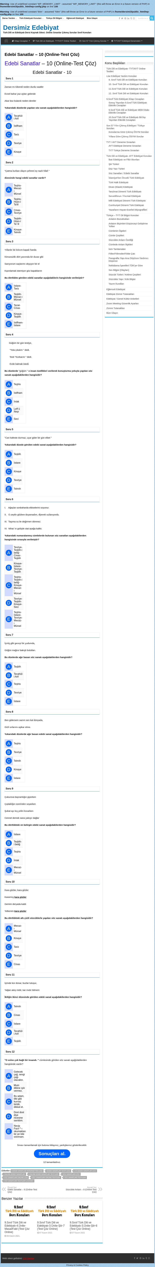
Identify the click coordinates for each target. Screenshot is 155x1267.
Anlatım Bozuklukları (119, 219)
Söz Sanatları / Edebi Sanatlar (124, 173)
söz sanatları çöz (71, 1174)
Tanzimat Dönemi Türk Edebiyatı (125, 191)
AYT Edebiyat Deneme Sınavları (125, 145)
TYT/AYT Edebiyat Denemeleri (126, 41)
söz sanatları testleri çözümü (18, 1181)
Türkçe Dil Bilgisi (54, 18)
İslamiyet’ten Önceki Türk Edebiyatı (126, 178)
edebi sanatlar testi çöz (58, 1171)
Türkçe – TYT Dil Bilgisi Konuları (122, 215)
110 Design (28, 1258)
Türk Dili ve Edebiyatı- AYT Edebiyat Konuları (129, 156)
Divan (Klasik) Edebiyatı (121, 187)
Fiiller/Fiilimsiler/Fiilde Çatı (122, 253)
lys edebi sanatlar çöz (85, 1171)
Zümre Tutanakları (115, 308)
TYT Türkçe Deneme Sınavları (124, 150)
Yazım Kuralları (116, 283)
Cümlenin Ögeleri (117, 231)
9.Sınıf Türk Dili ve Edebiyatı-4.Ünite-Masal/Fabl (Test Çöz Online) (17, 1227)
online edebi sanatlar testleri (43, 1174)
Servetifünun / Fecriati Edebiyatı (125, 196)
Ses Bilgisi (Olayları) (119, 270)
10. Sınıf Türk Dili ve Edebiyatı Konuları (128, 84)
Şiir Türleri (114, 164)
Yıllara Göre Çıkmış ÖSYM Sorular (126, 136)
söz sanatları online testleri (46, 1177)
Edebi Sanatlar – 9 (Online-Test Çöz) (23, 1189)
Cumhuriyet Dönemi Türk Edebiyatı (126, 205)
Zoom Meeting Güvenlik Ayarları (122, 303)
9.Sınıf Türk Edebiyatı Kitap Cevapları (125, 99)
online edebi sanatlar (14, 1174)
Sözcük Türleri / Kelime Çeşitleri (125, 274)
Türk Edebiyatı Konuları (30, 18)
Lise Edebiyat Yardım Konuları (121, 76)
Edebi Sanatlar (22, 63)
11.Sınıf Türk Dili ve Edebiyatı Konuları (128, 88)
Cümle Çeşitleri (116, 235)
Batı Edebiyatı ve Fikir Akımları (124, 159)
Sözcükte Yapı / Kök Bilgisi (122, 279)
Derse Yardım (8, 18)
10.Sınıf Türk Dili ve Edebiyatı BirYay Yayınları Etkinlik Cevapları (127, 118)
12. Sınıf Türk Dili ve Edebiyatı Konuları (128, 93)
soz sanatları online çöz (16, 1177)
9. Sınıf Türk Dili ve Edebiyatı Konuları (128, 79)
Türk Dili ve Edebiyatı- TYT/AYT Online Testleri (54, 41)
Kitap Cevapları (20, 41)
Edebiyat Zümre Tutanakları (120, 294)
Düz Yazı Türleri (117, 168)
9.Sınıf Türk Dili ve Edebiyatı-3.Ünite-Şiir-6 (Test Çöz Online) (83, 1225)
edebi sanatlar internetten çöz (27, 1171)
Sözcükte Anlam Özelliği (121, 240)
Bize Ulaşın (92, 18)
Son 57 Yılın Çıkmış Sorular (93, 41)
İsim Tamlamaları (117, 249)
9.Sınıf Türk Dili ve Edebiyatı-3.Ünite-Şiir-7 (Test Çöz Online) (51, 1225)
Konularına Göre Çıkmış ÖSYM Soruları (129, 132)
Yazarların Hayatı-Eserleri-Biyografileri (128, 209)
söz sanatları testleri (75, 1177)
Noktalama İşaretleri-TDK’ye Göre (126, 265)
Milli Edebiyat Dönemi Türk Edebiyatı (127, 200)
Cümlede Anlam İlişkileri (121, 244)
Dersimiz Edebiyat (31, 27)
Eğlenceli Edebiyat (75, 18)
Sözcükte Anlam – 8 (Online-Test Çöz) (81, 1189)
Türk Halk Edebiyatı (119, 182)
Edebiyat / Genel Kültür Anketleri (122, 298)
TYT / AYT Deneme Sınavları (120, 142)
